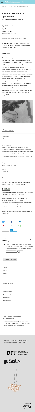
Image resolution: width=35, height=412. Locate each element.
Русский (5, 276)
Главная (4, 6)
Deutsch (5, 270)
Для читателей (7, 295)
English (5, 273)
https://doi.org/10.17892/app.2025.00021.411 (17, 38)
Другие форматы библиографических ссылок (16, 156)
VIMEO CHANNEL (8, 284)
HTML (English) (8, 130)
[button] (5, 221)
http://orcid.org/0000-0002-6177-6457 (9, 33)
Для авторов (6, 297)
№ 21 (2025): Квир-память (21, 6)
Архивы (10, 6)
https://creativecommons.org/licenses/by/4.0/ (13, 202)
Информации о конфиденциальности (14, 325)
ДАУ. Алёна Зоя (19, 244)
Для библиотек (7, 300)
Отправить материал (10, 259)
